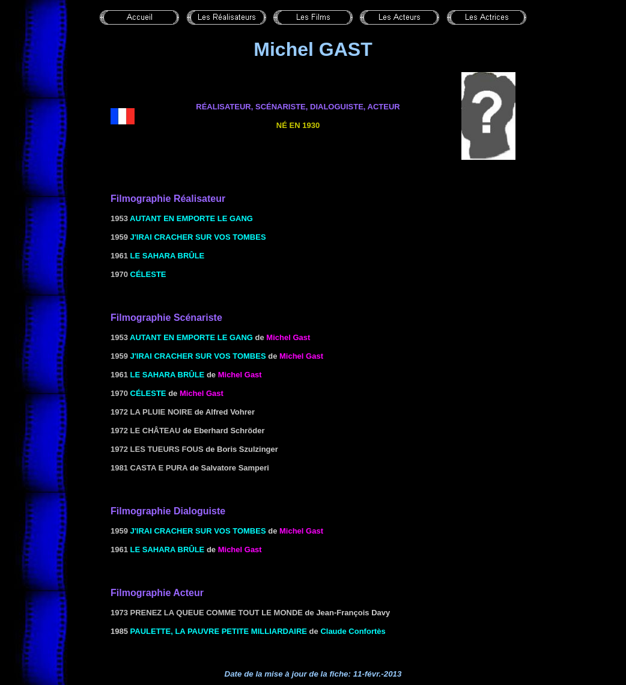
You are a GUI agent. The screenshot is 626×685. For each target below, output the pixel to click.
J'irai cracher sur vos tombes (198, 237)
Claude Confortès (352, 631)
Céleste (148, 274)
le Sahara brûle (167, 255)
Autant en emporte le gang (191, 218)
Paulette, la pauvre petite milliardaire (218, 631)
